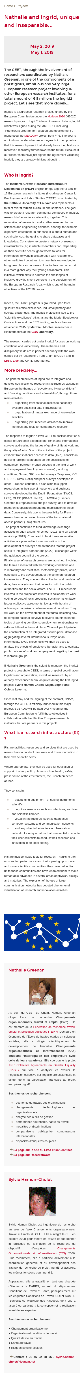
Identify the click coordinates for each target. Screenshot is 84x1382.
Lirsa (7, 360)
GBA (35, 332)
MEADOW (31, 135)
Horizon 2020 (56, 116)
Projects (22, 6)
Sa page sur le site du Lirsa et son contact (42, 1150)
